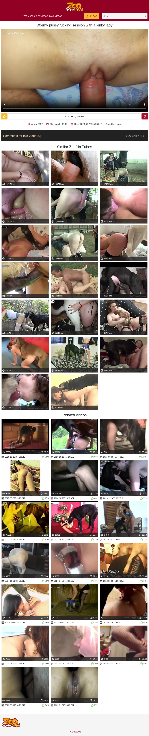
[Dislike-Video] (145, 116)
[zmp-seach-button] (144, 16)
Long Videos (55, 16)
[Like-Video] (4, 116)
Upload (91, 16)
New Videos (42, 16)
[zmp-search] (124, 16)
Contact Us (75, 731)
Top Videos (29, 16)
